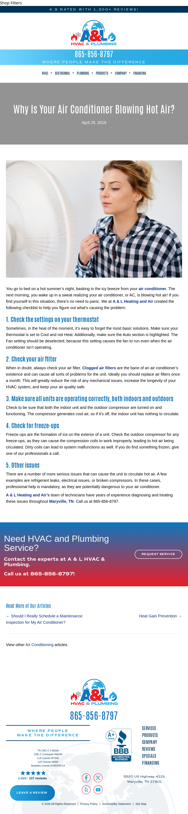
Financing (139, 72)
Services (149, 727)
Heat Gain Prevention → (160, 616)
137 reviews (38, 778)
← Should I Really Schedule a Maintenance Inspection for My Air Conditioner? (44, 619)
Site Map (140, 803)
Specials (149, 755)
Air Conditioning (40, 645)
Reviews (148, 748)
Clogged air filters (99, 368)
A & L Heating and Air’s (28, 495)
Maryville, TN (61, 501)
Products (104, 73)
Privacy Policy (89, 803)
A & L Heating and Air (133, 301)
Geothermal (65, 73)
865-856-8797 (94, 53)
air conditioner (152, 289)
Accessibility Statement (116, 803)
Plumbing (85, 73)
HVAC (47, 73)
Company (123, 73)
